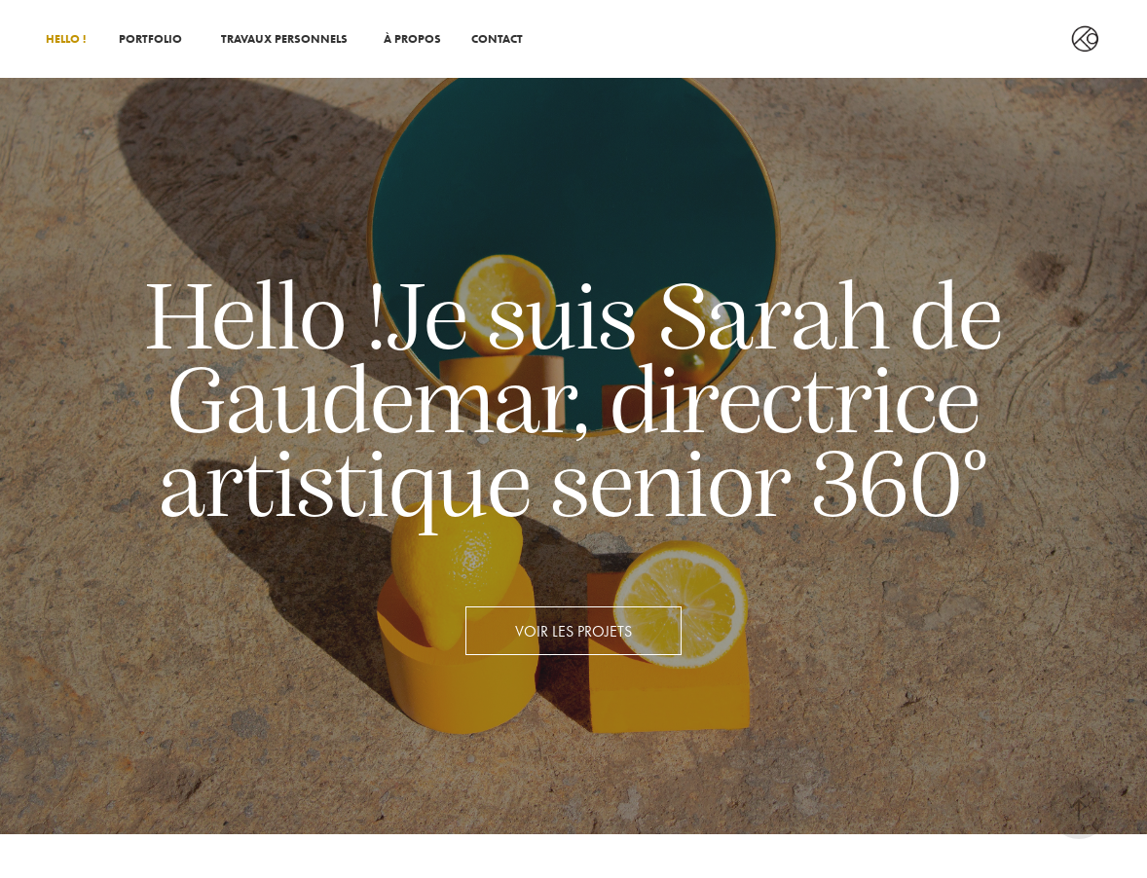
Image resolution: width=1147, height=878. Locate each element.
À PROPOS (412, 38)
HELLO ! (66, 38)
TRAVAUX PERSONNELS (284, 38)
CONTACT (497, 38)
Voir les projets (573, 631)
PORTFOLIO (150, 38)
